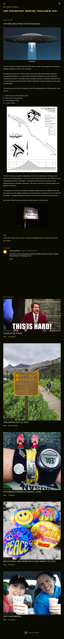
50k (16, 238)
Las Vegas (46, 238)
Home (5, 11)
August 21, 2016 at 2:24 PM (29, 251)
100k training (11, 238)
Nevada (52, 238)
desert (22, 238)
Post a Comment (12, 425)
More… (55, 11)
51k (19, 238)
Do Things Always (11, 7)
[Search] (59, 3)
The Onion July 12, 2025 (15, 422)
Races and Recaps (16, 11)
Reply (11, 259)
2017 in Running (12, 616)
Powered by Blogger (32, 632)
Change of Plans (12, 333)
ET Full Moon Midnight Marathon (34, 238)
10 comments (12, 619)
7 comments (11, 495)
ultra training (6, 240)
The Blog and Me (44, 11)
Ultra (56, 238)
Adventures (30, 11)
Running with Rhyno (15, 251)
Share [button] (5, 235)
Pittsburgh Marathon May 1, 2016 (22, 491)
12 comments (12, 336)
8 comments (11, 564)
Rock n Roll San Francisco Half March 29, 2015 (29, 561)
